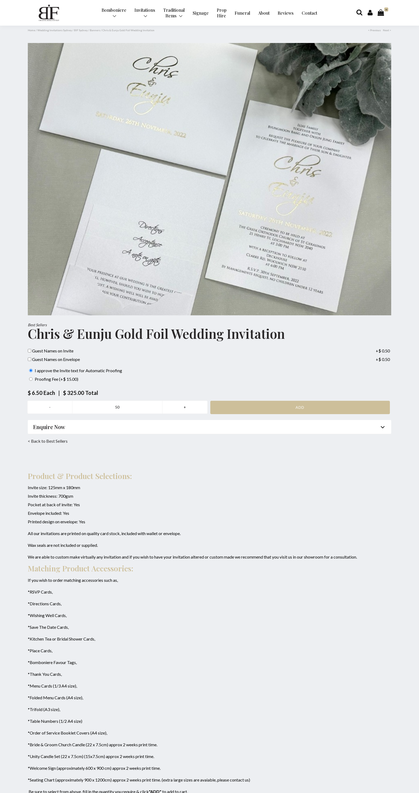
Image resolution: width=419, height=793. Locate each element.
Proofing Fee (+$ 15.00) (53, 379)
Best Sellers (37, 325)
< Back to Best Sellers (48, 440)
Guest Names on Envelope (54, 359)
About (264, 13)
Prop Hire (222, 12)
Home (31, 30)
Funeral (242, 13)
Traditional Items (174, 12)
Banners (95, 30)
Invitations (144, 12)
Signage (201, 13)
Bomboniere (114, 12)
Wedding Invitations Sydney (54, 30)
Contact (309, 13)
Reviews (286, 13)
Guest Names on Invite (50, 350)
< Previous (374, 30)
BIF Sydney (81, 30)
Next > (387, 30)
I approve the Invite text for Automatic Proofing (75, 370)
